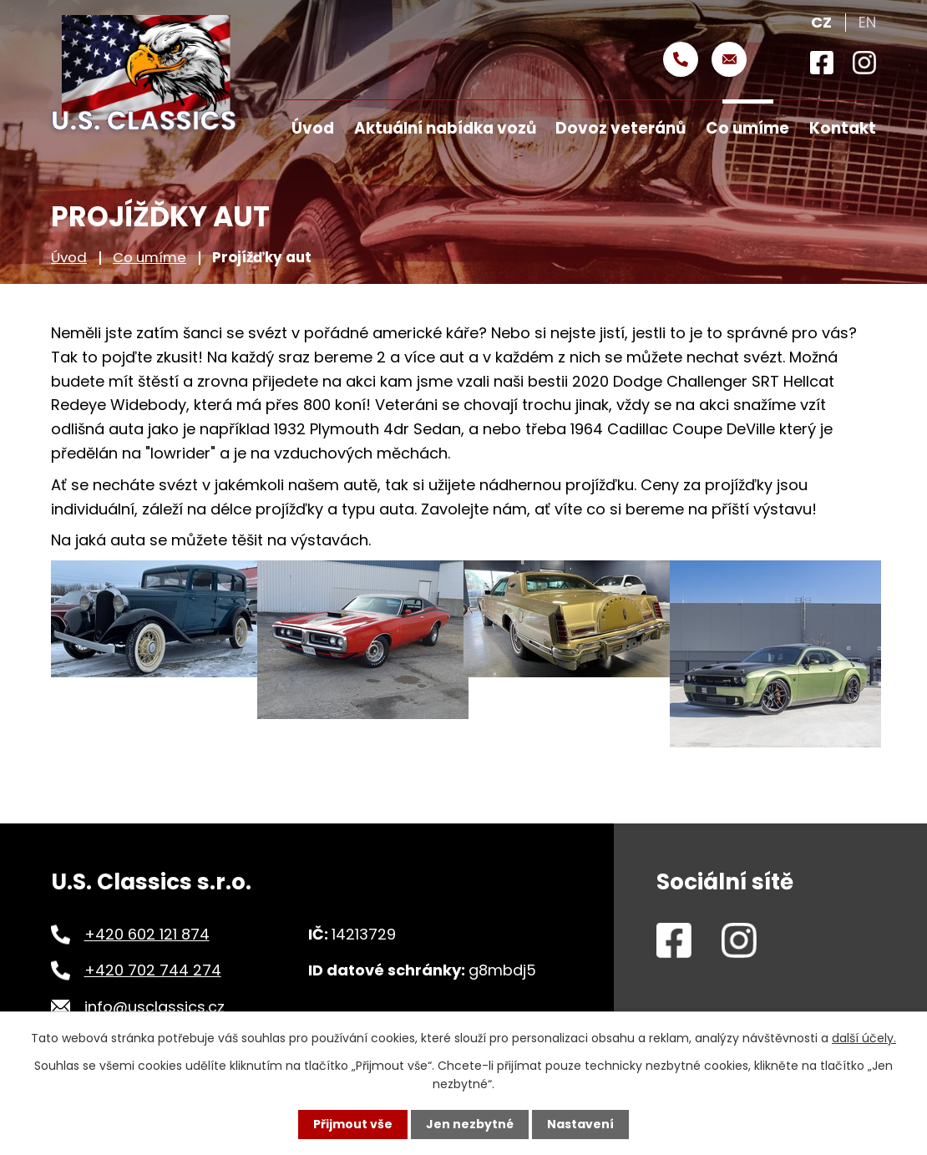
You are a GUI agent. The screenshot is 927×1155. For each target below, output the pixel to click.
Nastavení (580, 1124)
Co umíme (149, 257)
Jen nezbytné (470, 1124)
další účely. (864, 1038)
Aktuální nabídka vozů (445, 128)
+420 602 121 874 (147, 934)
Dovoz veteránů (620, 128)
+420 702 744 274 (152, 970)
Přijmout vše (353, 1124)
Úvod (69, 257)
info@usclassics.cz (154, 1006)
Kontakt (842, 128)
